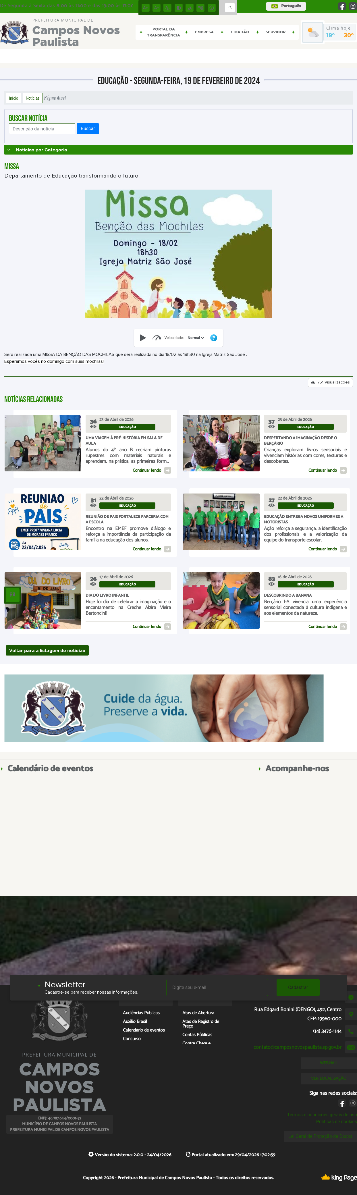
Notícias (33, 98)
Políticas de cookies (336, 1121)
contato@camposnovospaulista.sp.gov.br (297, 1047)
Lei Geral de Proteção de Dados (320, 1136)
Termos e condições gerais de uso (322, 1114)
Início (13, 98)
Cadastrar (298, 987)
